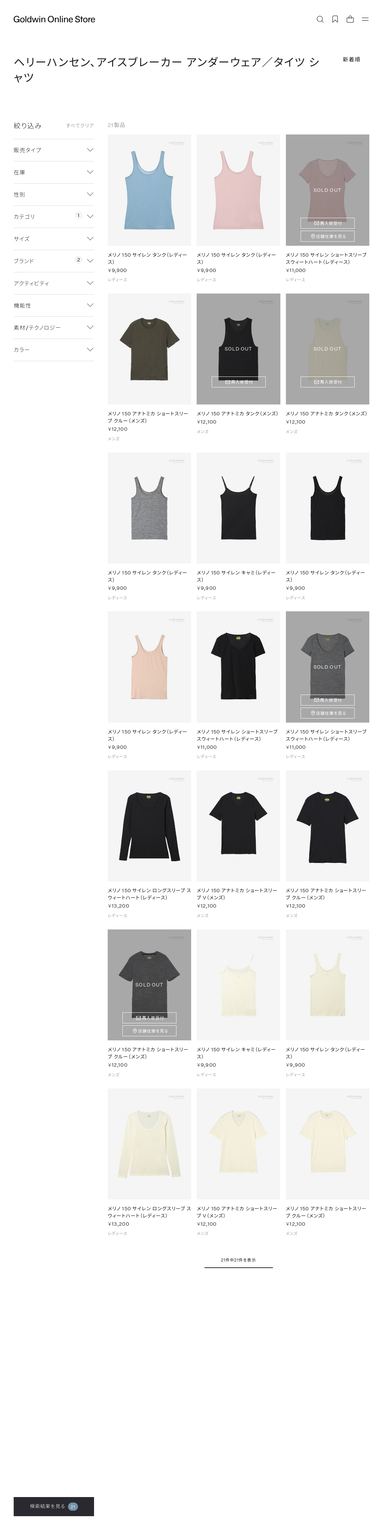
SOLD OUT (328, 190)
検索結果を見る (54, 1507)
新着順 (352, 59)
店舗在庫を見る (331, 236)
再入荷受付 (331, 223)
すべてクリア (80, 125)
